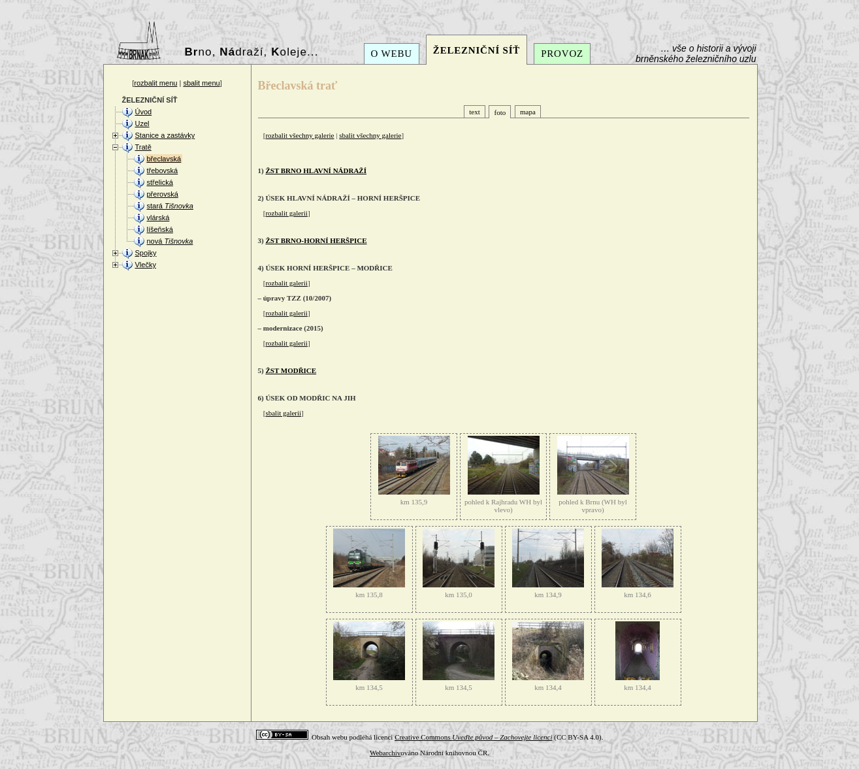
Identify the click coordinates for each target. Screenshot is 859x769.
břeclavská (164, 159)
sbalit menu (201, 83)
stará (170, 206)
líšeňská (160, 229)
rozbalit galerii (286, 213)
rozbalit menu (155, 83)
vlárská (158, 217)
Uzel (142, 123)
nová (170, 241)
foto (500, 112)
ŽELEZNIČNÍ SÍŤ (476, 50)
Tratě (143, 147)
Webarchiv (385, 753)
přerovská (162, 194)
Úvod (143, 112)
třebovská (162, 170)
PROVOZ (562, 53)
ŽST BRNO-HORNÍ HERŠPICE (315, 240)
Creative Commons (473, 737)
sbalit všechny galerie (370, 135)
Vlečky (145, 265)
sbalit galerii (283, 413)
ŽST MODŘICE (290, 370)
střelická (160, 182)
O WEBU (391, 53)
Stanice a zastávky (165, 135)
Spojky (146, 253)
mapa (528, 112)
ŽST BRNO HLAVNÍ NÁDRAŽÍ (315, 170)
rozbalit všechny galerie (299, 135)
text (474, 112)
